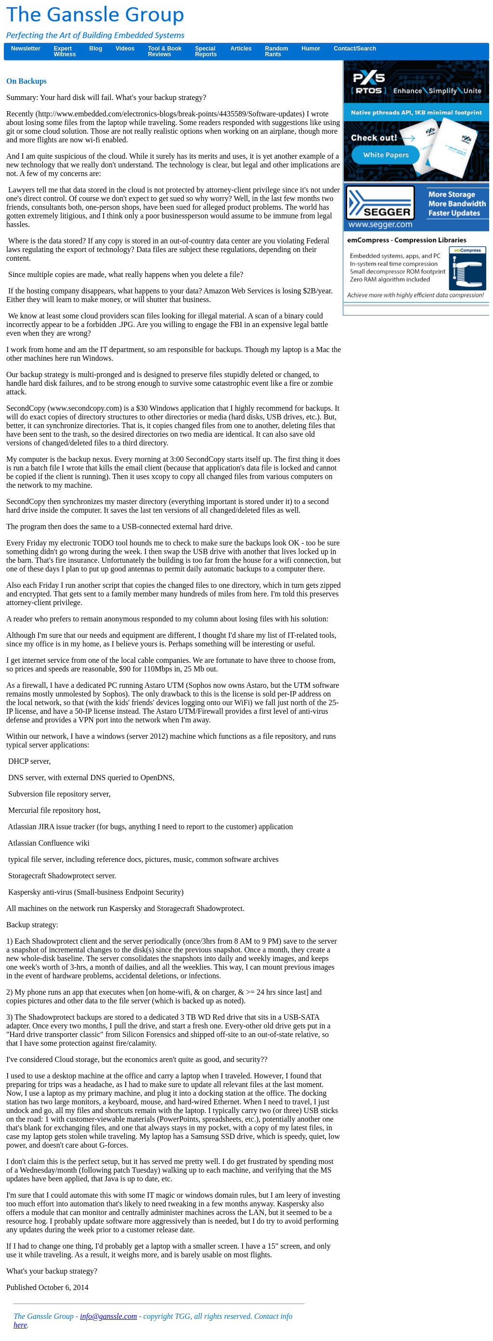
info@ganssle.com (108, 1316)
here (20, 1325)
